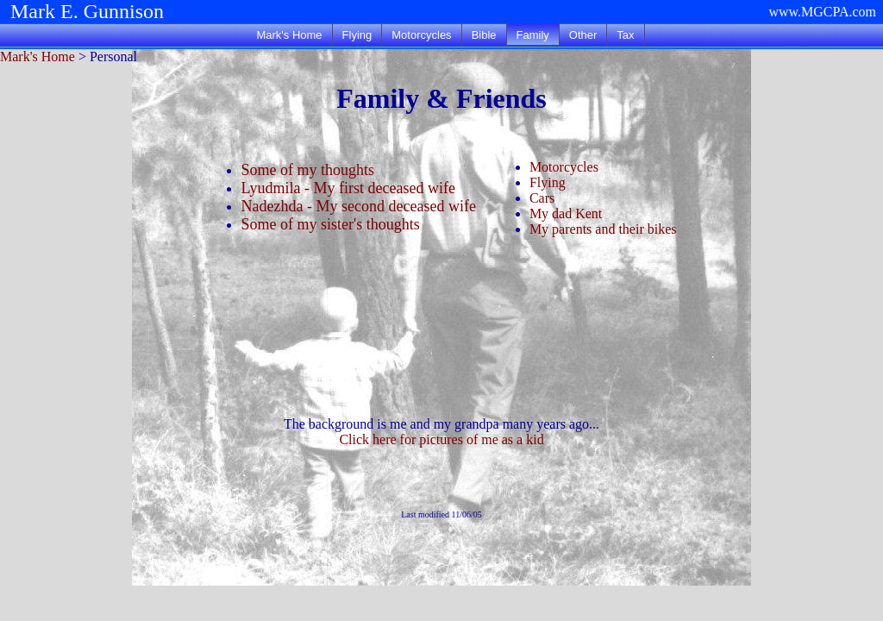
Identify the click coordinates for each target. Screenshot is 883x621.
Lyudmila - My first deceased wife (348, 188)
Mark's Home (289, 34)
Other (583, 34)
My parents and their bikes (603, 229)
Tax (625, 34)
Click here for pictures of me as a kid (441, 439)
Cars (541, 198)
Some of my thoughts (308, 170)
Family (533, 34)
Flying (357, 34)
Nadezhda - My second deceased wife (358, 206)
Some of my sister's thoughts (330, 224)
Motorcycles (421, 34)
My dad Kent (565, 213)
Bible (484, 34)
